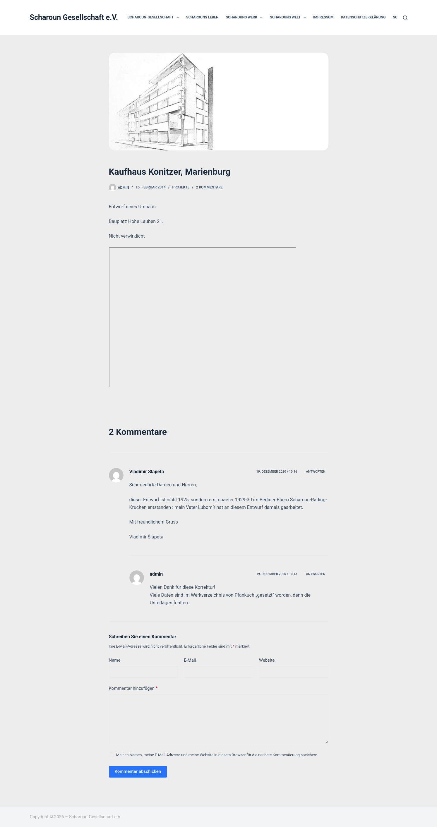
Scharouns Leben (202, 17)
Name (115, 660)
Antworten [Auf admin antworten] (315, 574)
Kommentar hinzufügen (133, 688)
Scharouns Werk (245, 17)
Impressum (323, 17)
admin (156, 574)
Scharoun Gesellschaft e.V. (74, 17)
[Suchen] (405, 18)
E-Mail (190, 660)
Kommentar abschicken (138, 771)
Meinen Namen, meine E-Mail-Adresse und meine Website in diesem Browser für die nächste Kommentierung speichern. (217, 755)
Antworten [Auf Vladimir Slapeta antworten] (315, 471)
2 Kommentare (209, 187)
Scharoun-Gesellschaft (154, 17)
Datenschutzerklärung (363, 17)
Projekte (180, 187)
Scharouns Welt (289, 17)
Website (267, 660)
